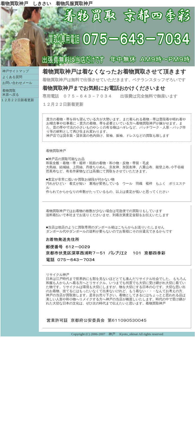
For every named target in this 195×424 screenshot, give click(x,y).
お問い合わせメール (17, 83)
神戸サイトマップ (15, 71)
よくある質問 (12, 77)
